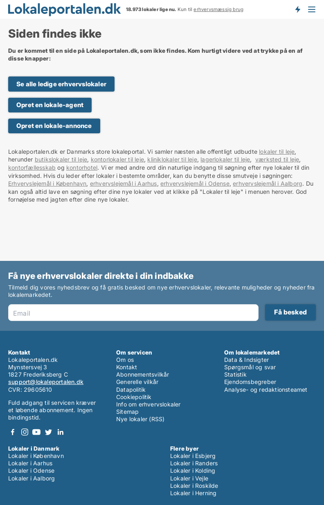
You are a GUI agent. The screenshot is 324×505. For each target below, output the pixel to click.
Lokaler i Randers (194, 463)
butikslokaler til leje (61, 159)
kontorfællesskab (32, 167)
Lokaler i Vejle (189, 478)
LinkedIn (60, 432)
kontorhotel (81, 167)
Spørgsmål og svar (250, 367)
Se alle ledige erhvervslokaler (61, 84)
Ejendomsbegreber (250, 381)
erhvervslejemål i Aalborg (267, 183)
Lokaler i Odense (31, 470)
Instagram (24, 432)
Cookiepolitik (134, 396)
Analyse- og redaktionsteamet (266, 389)
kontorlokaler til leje (117, 159)
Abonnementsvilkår (142, 374)
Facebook (12, 432)
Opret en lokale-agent (49, 105)
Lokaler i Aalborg (31, 478)
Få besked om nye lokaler (297, 9)
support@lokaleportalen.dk (45, 381)
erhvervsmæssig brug (218, 9)
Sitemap (127, 411)
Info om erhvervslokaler (148, 404)
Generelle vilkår (137, 381)
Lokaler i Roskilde (194, 485)
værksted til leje (277, 159)
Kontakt (126, 367)
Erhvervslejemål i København (47, 183)
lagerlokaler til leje (225, 159)
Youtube (36, 432)
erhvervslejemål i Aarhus (123, 183)
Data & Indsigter (246, 359)
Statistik (235, 374)
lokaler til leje (277, 151)
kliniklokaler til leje (172, 159)
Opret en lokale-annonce (54, 126)
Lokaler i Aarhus (30, 463)
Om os (125, 359)
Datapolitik (131, 389)
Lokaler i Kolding (192, 470)
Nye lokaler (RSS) (140, 418)
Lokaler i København (36, 455)
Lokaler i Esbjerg (193, 455)
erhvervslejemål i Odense (195, 183)
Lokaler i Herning (193, 492)
